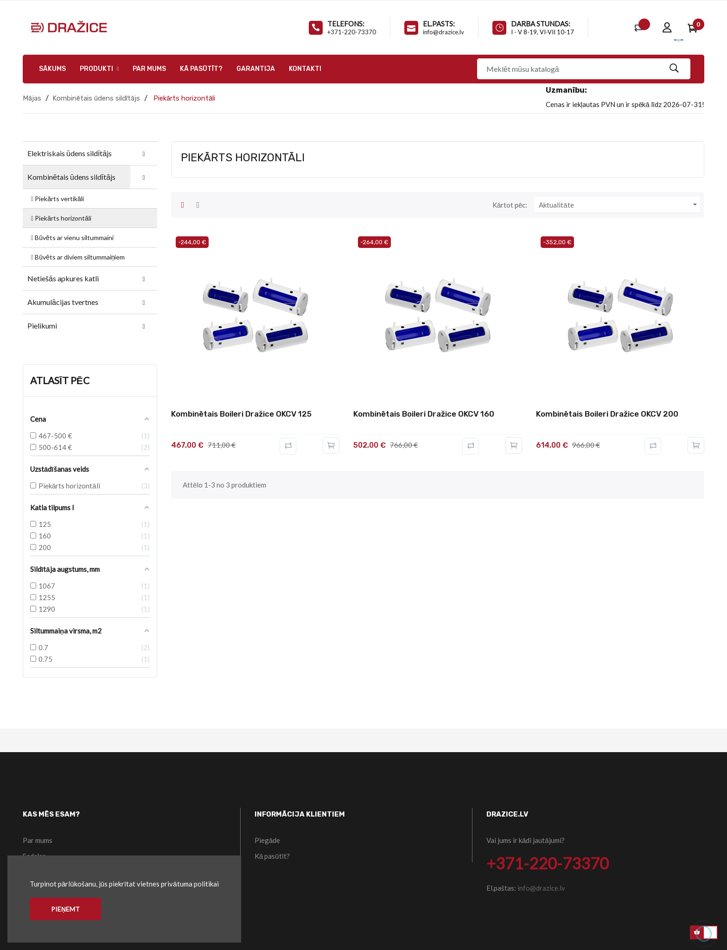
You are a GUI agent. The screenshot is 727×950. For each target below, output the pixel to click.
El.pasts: (439, 23)
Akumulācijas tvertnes (62, 302)
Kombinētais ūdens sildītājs (71, 176)
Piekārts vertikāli (57, 199)
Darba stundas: (540, 23)
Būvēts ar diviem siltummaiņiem (77, 257)
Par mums (37, 840)
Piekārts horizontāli (60, 218)
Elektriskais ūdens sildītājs (69, 153)
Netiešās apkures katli (63, 278)
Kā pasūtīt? (272, 856)
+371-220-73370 (351, 32)
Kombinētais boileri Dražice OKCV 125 (241, 413)
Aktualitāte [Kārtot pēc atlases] (619, 204)
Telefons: (345, 23)
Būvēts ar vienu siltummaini (72, 237)
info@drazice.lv (443, 32)
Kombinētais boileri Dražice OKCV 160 (423, 413)
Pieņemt (65, 909)
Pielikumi (42, 325)
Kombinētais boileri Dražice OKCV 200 (607, 413)
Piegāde (267, 840)
